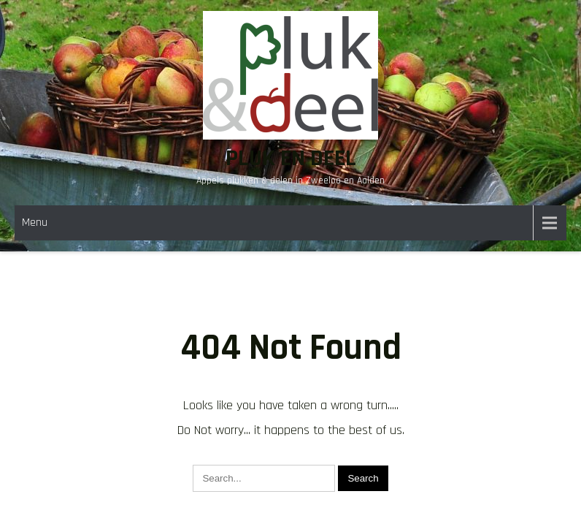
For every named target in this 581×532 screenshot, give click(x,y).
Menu (34, 222)
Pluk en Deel (291, 158)
